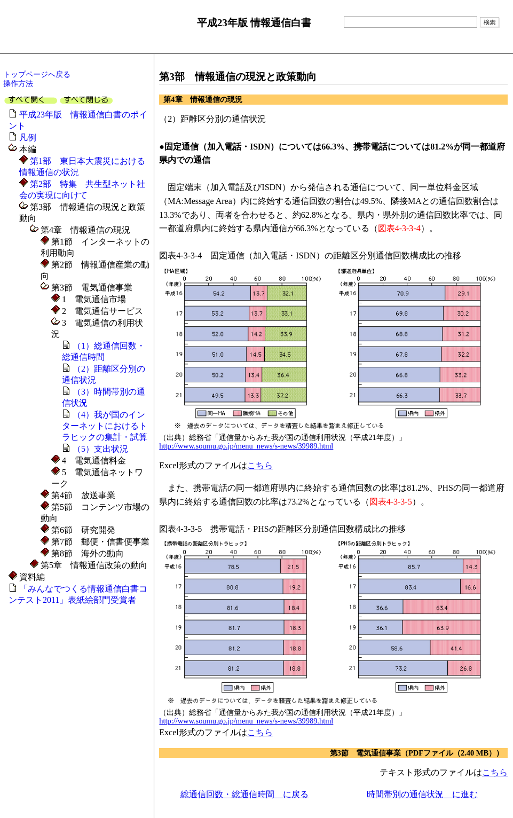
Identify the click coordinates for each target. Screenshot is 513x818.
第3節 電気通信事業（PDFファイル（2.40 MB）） (416, 753)
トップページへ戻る (36, 74)
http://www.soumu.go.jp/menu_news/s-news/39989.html (246, 446)
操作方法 (18, 83)
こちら (260, 465)
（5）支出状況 (100, 448)
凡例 (27, 137)
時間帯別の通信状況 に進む (422, 794)
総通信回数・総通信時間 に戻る (244, 794)
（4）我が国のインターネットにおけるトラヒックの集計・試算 (104, 426)
